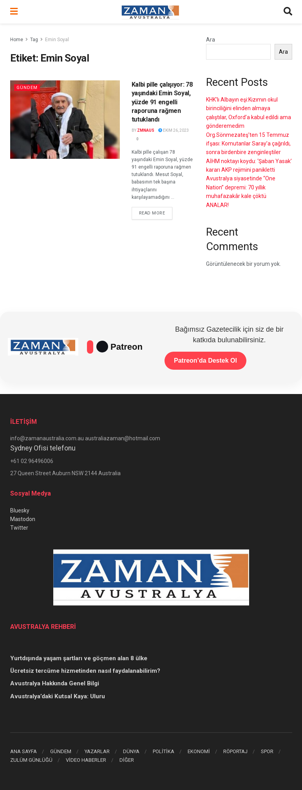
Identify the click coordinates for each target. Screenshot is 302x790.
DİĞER (126, 760)
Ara (210, 39)
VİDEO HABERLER (86, 760)
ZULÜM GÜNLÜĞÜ (31, 760)
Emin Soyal (57, 39)
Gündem (27, 87)
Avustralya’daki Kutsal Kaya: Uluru (57, 696)
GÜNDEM (60, 751)
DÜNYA (131, 751)
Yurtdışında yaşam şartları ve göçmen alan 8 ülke (78, 658)
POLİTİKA (163, 751)
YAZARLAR (97, 751)
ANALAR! (217, 205)
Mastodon (22, 519)
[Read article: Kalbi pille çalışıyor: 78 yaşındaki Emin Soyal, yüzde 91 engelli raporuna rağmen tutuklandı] (65, 119)
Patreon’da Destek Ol (205, 360)
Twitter (19, 528)
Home (16, 39)
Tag (34, 39)
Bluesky (19, 510)
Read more (156, 212)
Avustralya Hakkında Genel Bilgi (54, 683)
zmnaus (145, 130)
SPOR (267, 751)
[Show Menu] (14, 12)
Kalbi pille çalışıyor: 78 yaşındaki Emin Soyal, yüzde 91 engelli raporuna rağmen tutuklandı (162, 102)
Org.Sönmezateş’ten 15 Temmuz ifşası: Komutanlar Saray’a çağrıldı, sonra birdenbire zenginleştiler (248, 144)
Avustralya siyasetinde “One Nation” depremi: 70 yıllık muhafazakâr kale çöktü (240, 187)
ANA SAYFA (23, 751)
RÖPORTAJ (235, 751)
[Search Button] (288, 12)
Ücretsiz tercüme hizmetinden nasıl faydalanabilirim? (85, 670)
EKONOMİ (199, 751)
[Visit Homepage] (150, 12)
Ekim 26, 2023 (173, 130)
